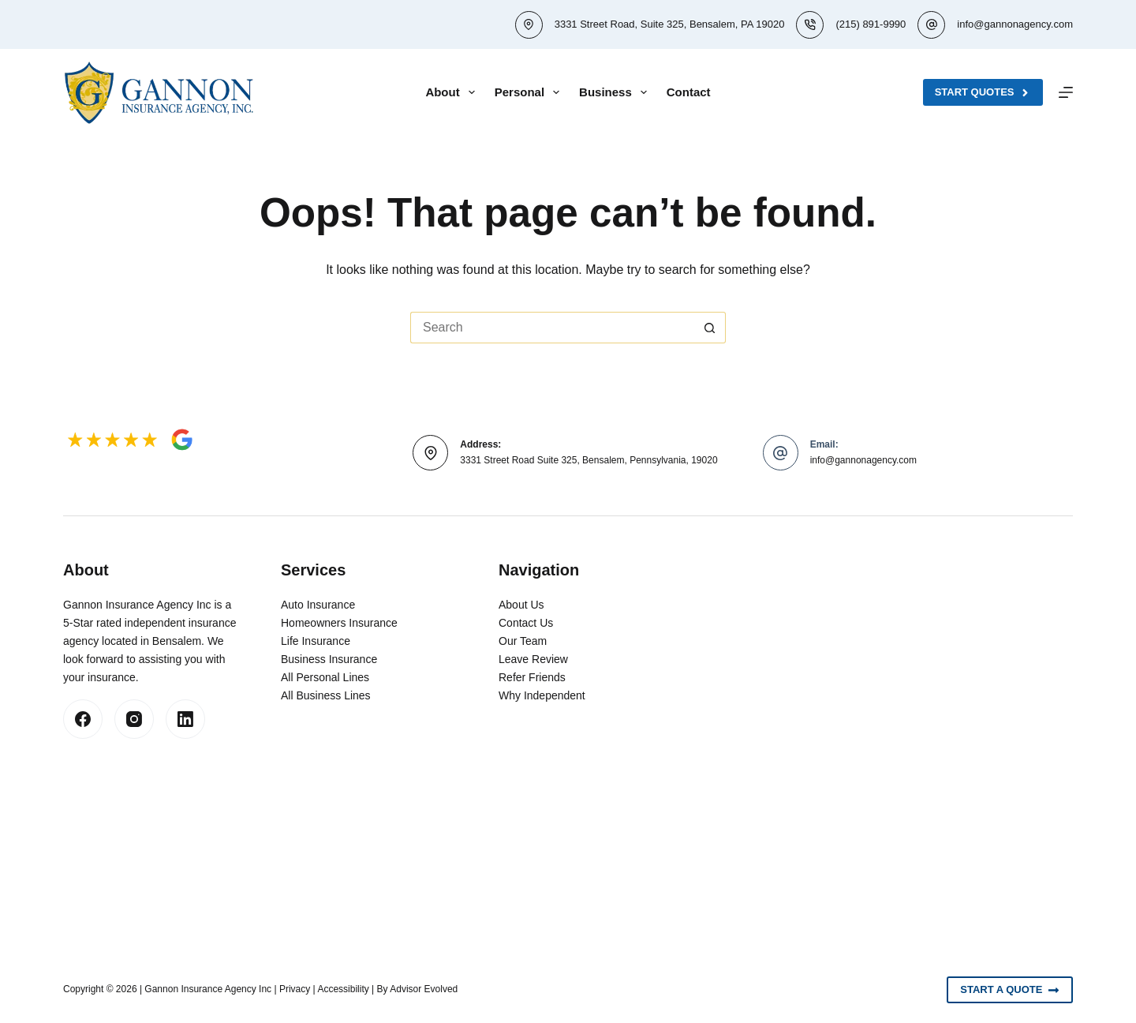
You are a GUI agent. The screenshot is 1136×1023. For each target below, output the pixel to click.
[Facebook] (83, 719)
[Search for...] (552, 327)
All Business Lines (326, 695)
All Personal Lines (325, 677)
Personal (530, 92)
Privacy (294, 989)
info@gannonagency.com (1015, 24)
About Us (521, 604)
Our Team (523, 641)
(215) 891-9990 (870, 24)
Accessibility (342, 989)
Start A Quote (1009, 990)
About (452, 92)
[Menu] (1066, 92)
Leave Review (533, 659)
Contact (689, 92)
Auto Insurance (318, 604)
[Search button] (710, 327)
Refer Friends (532, 677)
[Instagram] (134, 719)
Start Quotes (983, 92)
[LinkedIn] (185, 719)
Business (616, 92)
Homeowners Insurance (339, 622)
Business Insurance (329, 659)
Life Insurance (315, 641)
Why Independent (542, 695)
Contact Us (526, 622)
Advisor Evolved (424, 989)
